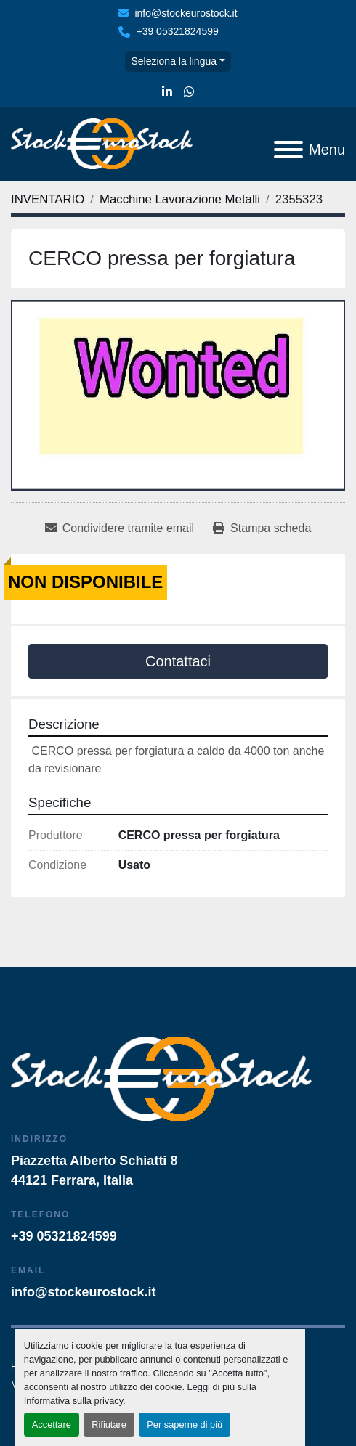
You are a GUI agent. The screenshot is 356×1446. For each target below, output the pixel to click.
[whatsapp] (189, 92)
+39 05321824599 (177, 31)
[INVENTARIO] (47, 199)
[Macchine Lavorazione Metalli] (180, 199)
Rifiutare (109, 1424)
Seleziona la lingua (174, 61)
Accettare (51, 1424)
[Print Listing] (261, 528)
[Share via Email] (119, 528)
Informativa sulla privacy (73, 1400)
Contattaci (178, 661)
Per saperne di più (184, 1424)
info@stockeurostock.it (185, 13)
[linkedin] (167, 92)
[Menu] (288, 149)
